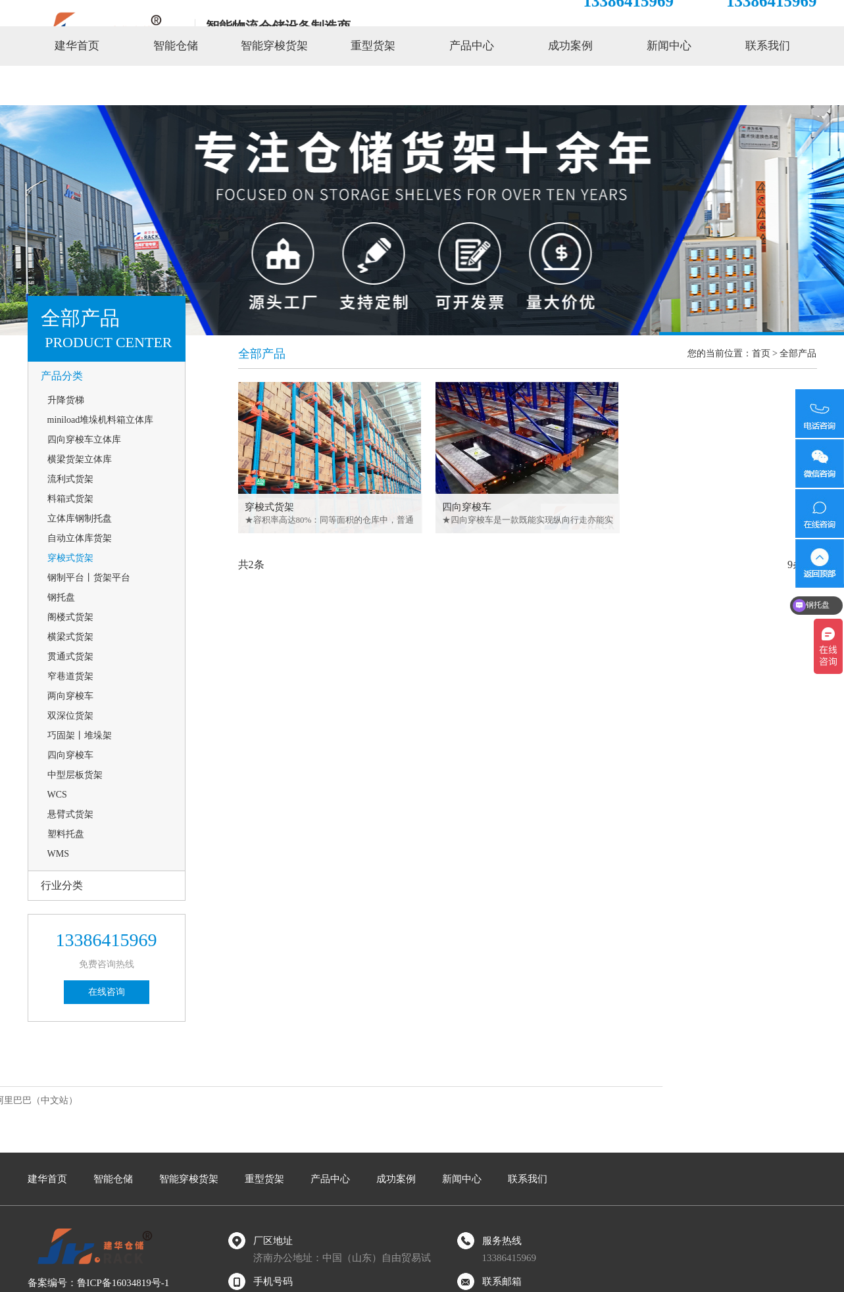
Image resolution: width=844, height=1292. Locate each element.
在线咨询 (106, 992)
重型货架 (373, 85)
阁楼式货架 (70, 617)
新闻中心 (669, 85)
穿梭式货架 (70, 558)
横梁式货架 (70, 637)
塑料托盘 (65, 834)
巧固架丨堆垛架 (79, 735)
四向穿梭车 (70, 755)
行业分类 (62, 885)
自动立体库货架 (79, 538)
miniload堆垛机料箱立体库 (100, 420)
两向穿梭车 (70, 696)
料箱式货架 (70, 499)
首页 (761, 353)
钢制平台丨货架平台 (88, 578)
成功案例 (570, 85)
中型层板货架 (75, 775)
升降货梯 (65, 400)
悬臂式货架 (70, 814)
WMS (58, 854)
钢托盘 (61, 597)
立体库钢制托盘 (79, 518)
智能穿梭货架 (274, 85)
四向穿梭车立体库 (84, 439)
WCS (57, 795)
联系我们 (767, 85)
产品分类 (62, 375)
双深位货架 (70, 716)
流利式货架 (70, 479)
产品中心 (471, 85)
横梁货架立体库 (79, 459)
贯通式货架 (70, 656)
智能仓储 (175, 85)
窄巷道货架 (70, 676)
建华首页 (77, 85)
